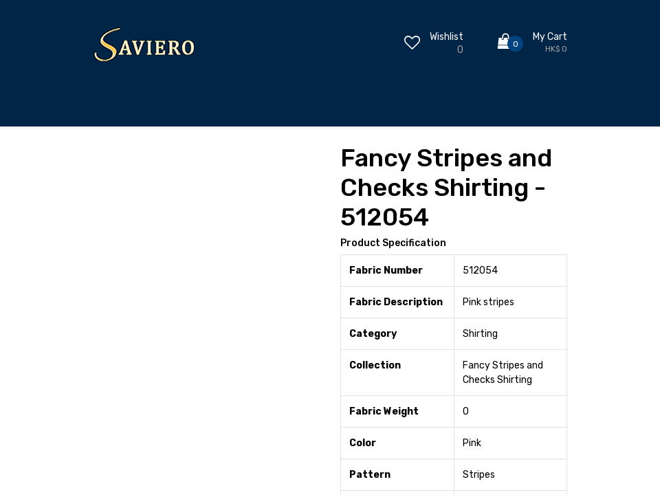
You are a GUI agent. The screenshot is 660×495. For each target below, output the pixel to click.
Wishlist (446, 37)
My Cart (550, 37)
